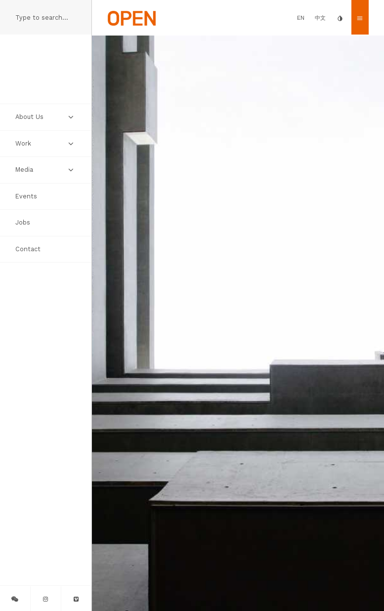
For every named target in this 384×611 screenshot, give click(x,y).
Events (26, 196)
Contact (28, 249)
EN (300, 17)
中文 (320, 18)
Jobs (22, 222)
